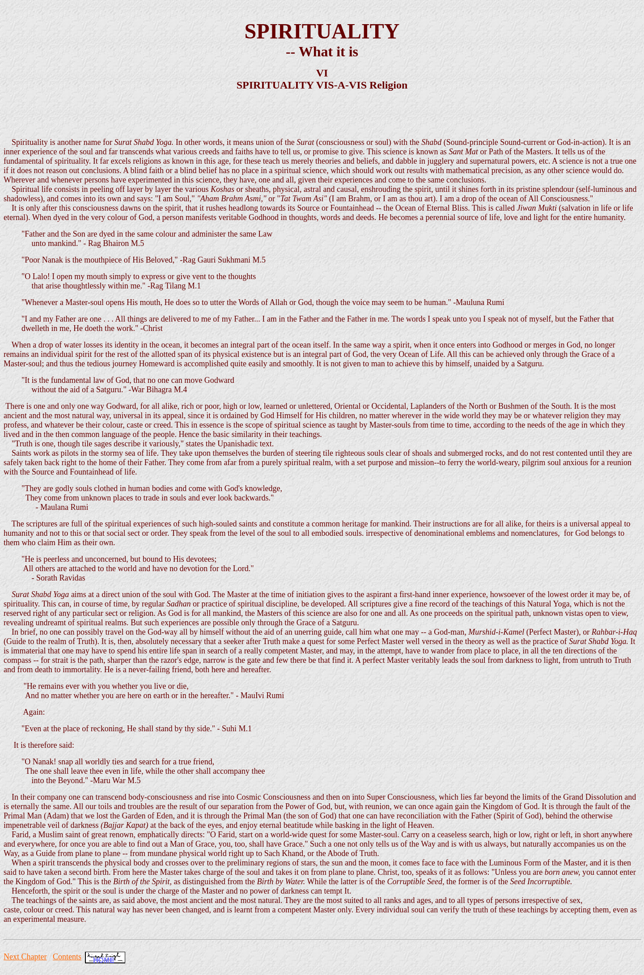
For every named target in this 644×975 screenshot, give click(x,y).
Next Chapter (25, 956)
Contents (67, 956)
